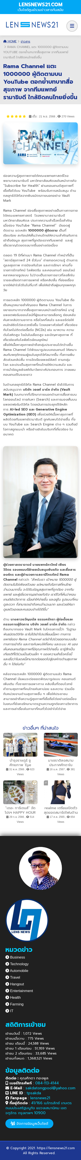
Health (13, 997)
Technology (17, 964)
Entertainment (19, 991)
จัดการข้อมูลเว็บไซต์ (29, 1123)
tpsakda (34, 1093)
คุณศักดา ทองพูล (26, 1078)
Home (10, 41)
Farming (14, 1004)
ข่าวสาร (25, 41)
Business (15, 957)
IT (9, 1011)
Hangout (14, 984)
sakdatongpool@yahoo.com (50, 1088)
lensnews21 (40, 1098)
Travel (12, 977)
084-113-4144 (47, 1083)
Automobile (16, 971)
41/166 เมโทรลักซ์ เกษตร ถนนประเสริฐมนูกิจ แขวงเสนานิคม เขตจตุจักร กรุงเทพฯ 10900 (38, 1108)
